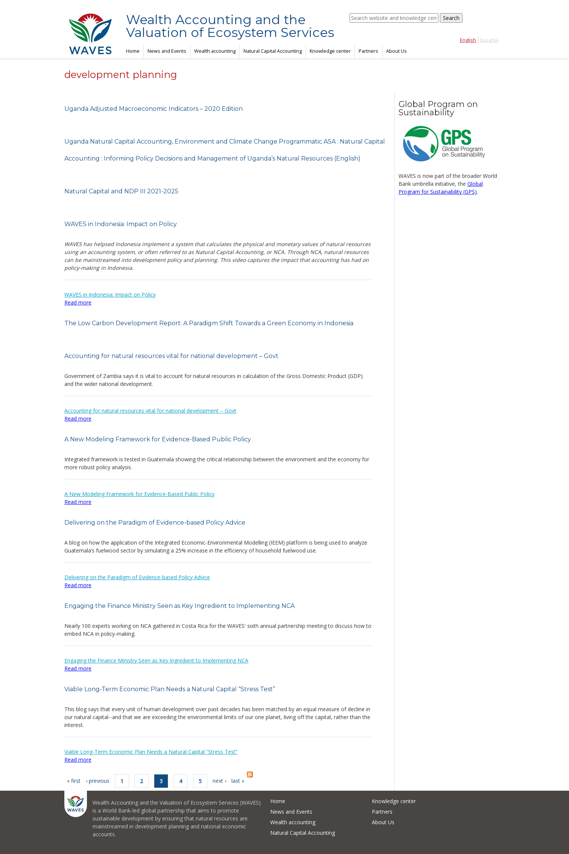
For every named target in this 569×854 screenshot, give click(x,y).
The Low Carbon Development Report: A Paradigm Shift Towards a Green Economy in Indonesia (208, 323)
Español (489, 40)
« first (74, 780)
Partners (368, 51)
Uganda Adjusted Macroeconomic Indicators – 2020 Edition (153, 108)
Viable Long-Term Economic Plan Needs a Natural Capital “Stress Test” (169, 689)
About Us (396, 51)
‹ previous (98, 780)
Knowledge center (330, 51)
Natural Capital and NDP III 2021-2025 (121, 191)
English (468, 40)
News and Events (167, 51)
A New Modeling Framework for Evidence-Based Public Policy (157, 439)
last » (237, 780)
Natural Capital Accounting (272, 51)
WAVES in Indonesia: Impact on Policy (120, 224)
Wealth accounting (215, 51)
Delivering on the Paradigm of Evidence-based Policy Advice (154, 522)
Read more (77, 302)
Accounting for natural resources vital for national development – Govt (171, 356)
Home (133, 51)
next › (219, 780)
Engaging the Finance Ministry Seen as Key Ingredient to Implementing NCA (179, 605)
